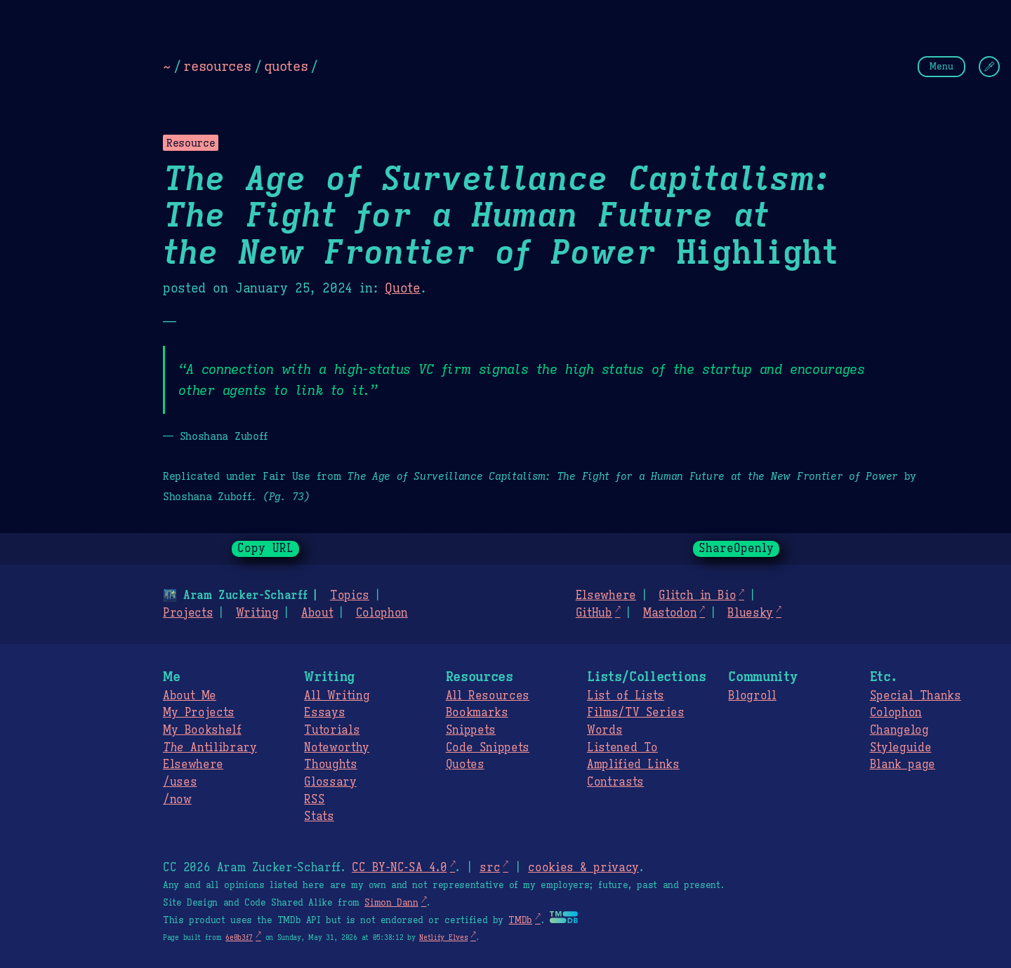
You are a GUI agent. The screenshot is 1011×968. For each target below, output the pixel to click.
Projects (188, 613)
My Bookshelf (202, 730)
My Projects (198, 713)
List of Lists (625, 696)
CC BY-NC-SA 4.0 (399, 868)
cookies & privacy (583, 868)
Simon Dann (391, 902)
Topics (349, 596)
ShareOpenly (736, 549)
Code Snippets (487, 748)
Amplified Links (633, 765)
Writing (257, 613)
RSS (314, 800)
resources (217, 66)
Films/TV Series (636, 713)
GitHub (594, 613)
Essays (324, 713)
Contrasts (615, 782)
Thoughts (330, 765)
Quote (402, 288)
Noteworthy (336, 748)
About (317, 613)
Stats (318, 816)
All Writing (336, 696)
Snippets (471, 730)
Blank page (902, 765)
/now (177, 800)
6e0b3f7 (239, 937)
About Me (189, 696)
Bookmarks (477, 713)
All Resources (487, 696)
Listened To (622, 748)
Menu (941, 66)
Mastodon (669, 613)
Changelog (899, 730)
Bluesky (750, 613)
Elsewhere (606, 596)
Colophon (382, 613)
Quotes (465, 765)
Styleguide (901, 748)
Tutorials (331, 730)
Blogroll (752, 696)
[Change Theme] (989, 66)
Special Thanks (915, 696)
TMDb (520, 920)
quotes (286, 66)
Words (604, 730)
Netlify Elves (443, 937)
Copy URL (265, 549)
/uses (180, 782)
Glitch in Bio (697, 596)
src (490, 868)
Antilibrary (210, 748)
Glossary (330, 782)
